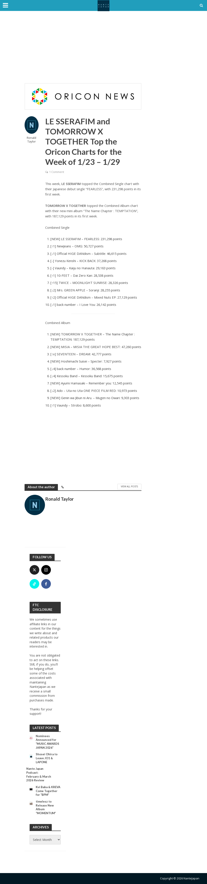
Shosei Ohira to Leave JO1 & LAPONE (46, 758)
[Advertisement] (103, 50)
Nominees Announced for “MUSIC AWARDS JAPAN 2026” (47, 741)
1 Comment (56, 172)
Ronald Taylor (31, 139)
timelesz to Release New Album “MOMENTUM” (46, 807)
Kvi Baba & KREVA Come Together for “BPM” (48, 790)
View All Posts (129, 486)
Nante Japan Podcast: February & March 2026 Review (38, 774)
